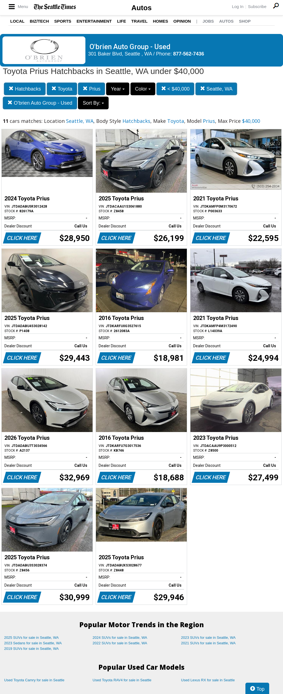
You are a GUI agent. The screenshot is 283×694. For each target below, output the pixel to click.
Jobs (208, 21)
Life (121, 21)
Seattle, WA (216, 89)
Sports (62, 21)
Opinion (182, 21)
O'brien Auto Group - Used (39, 103)
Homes (160, 21)
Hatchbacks (25, 89)
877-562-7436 (188, 54)
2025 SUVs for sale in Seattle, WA (31, 637)
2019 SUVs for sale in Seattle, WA (31, 649)
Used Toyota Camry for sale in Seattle (34, 680)
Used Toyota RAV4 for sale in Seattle (122, 680)
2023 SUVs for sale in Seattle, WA (208, 637)
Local (17, 21)
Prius (91, 89)
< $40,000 (175, 89)
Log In (237, 6)
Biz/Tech (39, 21)
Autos (141, 8)
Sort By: (93, 103)
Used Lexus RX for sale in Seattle (208, 680)
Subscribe (257, 6)
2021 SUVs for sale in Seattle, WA (208, 643)
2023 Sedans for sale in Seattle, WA (33, 643)
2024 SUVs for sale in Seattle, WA (120, 637)
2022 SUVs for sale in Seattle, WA (120, 643)
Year (117, 89)
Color (143, 89)
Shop (245, 21)
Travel (139, 21)
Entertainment (94, 21)
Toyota (61, 89)
